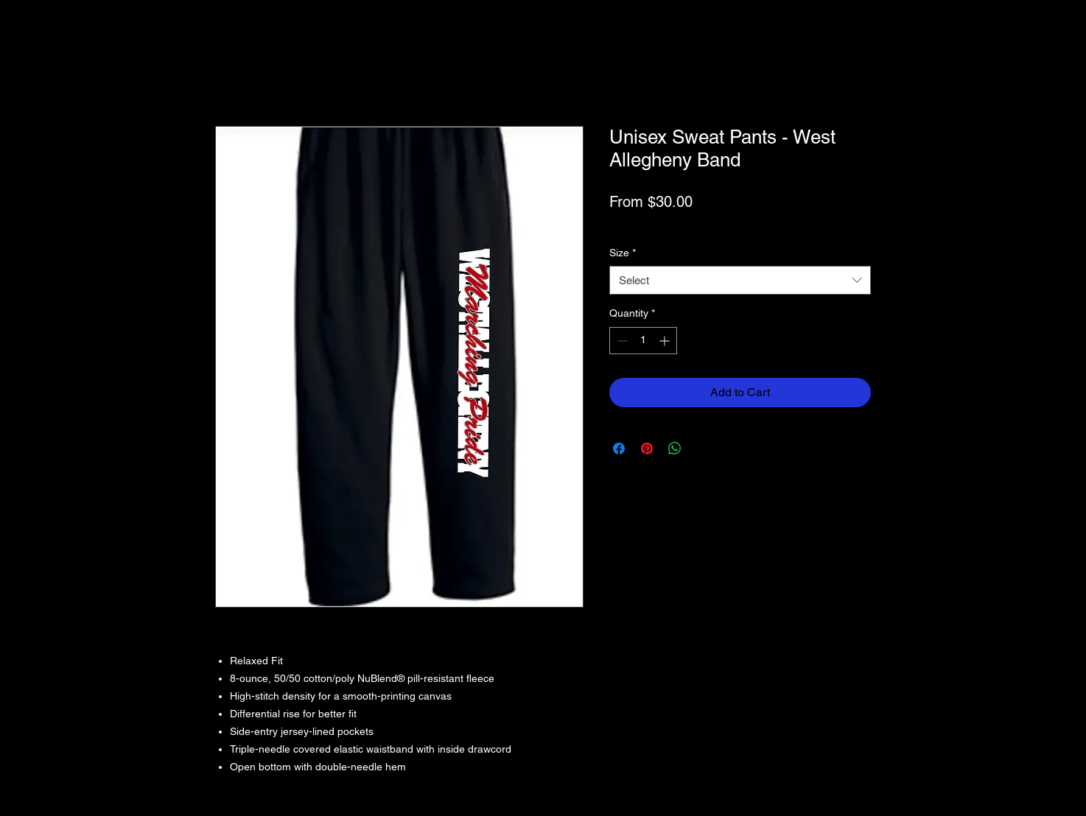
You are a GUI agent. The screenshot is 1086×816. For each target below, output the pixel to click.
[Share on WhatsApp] (675, 448)
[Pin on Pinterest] (647, 448)
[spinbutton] (643, 341)
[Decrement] (621, 341)
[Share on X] (703, 448)
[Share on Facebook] (619, 448)
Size (622, 252)
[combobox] (740, 280)
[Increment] (665, 341)
